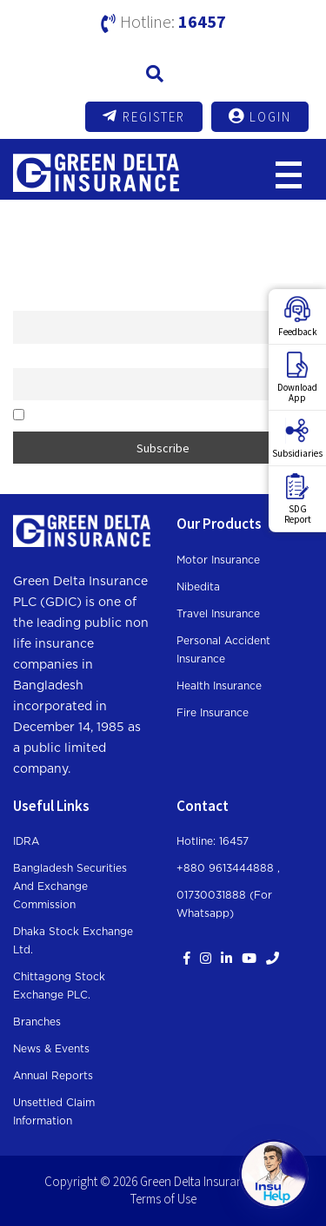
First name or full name (67, 301)
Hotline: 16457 (212, 841)
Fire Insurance (212, 713)
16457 (202, 21)
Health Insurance (219, 686)
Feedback (297, 317)
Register (144, 116)
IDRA (26, 841)
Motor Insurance (218, 560)
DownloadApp (297, 378)
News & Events (51, 1049)
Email (26, 359)
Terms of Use (163, 1198)
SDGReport (297, 499)
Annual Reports (53, 1076)
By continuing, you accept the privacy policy (126, 416)
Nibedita (198, 587)
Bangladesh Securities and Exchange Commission (70, 886)
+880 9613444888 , (228, 868)
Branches (37, 1022)
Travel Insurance (218, 614)
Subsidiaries (297, 438)
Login (260, 116)
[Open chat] (274, 1174)
